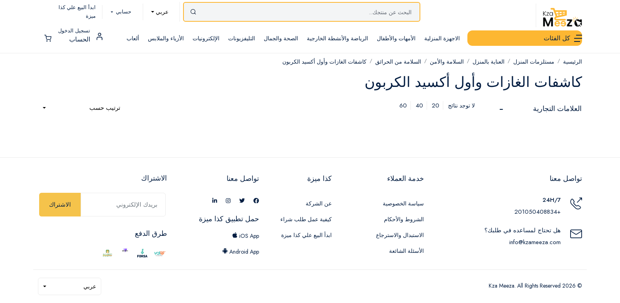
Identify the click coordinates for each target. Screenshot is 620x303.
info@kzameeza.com (535, 242)
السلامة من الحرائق (398, 62)
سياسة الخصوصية (403, 203)
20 (435, 105)
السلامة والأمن (447, 62)
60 (403, 105)
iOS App (245, 236)
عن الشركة (319, 203)
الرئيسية (572, 62)
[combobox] (159, 12)
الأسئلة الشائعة (406, 251)
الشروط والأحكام (404, 219)
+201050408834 (537, 211)
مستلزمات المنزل (533, 62)
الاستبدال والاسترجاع (400, 235)
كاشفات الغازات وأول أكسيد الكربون (324, 62)
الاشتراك (60, 204)
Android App (240, 252)
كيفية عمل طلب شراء (306, 219)
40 (419, 105)
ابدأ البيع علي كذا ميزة (306, 235)
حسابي (122, 11)
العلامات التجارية (557, 109)
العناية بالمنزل (489, 62)
